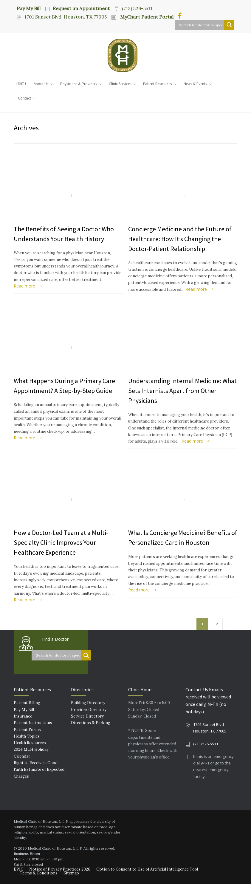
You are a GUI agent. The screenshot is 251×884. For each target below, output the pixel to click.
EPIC (18, 869)
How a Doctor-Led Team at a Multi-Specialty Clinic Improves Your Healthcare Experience (61, 542)
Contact (24, 98)
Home (21, 83)
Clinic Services (120, 83)
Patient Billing (27, 702)
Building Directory (88, 702)
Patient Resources (157, 83)
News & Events (195, 83)
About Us (41, 83)
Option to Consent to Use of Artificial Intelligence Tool (147, 869)
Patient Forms (27, 729)
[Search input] (201, 25)
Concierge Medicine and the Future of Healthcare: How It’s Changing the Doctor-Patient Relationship (180, 239)
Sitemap (71, 873)
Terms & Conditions (39, 873)
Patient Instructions (33, 722)
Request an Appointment (81, 8)
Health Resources (30, 742)
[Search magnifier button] (229, 25)
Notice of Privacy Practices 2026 (59, 869)
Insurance (23, 716)
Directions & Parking (90, 722)
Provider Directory (88, 709)
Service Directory (87, 716)
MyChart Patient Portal (146, 17)
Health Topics (27, 736)
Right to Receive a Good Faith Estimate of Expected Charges (39, 769)
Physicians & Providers (78, 83)
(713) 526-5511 (137, 8)
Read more (24, 286)
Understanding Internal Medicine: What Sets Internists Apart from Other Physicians (182, 391)
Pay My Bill (29, 8)
